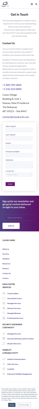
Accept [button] (12, 405)
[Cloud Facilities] (4, 293)
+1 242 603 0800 (12, 88)
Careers (5, 278)
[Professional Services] (4, 318)
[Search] (36, 4)
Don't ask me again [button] (24, 405)
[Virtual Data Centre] (4, 298)
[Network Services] (4, 308)
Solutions (5, 259)
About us (5, 249)
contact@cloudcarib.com (15, 116)
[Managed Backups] (4, 313)
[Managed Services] (4, 303)
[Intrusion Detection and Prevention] (4, 338)
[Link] (5, 4)
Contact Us (6, 273)
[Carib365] (4, 369)
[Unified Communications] (4, 359)
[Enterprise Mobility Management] (4, 374)
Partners (5, 268)
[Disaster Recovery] (4, 343)
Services (5, 254)
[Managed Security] (4, 333)
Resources (6, 264)
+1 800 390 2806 (12, 84)
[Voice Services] (4, 364)
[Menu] (31, 4)
